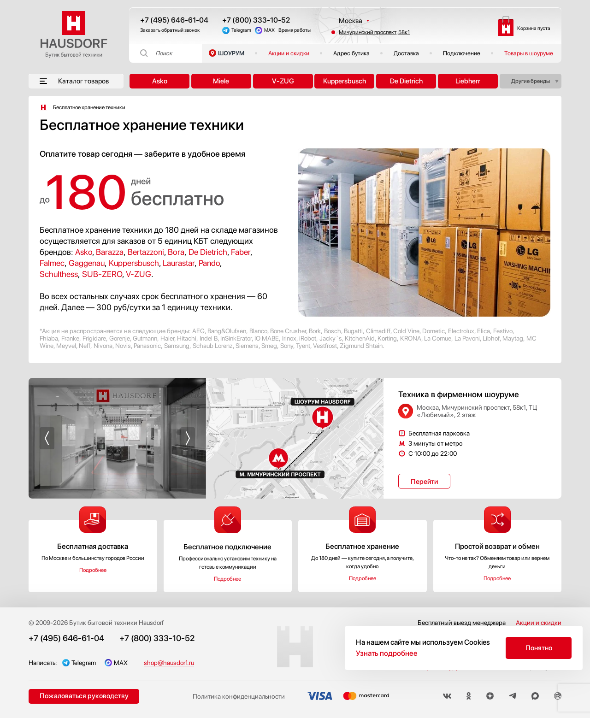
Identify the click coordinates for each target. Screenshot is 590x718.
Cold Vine (406, 331)
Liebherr (467, 81)
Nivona (103, 345)
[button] (47, 438)
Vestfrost (325, 345)
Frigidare (94, 338)
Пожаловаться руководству (84, 696)
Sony (286, 345)
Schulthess (59, 274)
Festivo (503, 331)
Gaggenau (87, 263)
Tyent (303, 345)
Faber (240, 252)
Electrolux (461, 331)
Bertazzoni (146, 252)
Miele (221, 81)
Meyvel (66, 345)
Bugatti (353, 331)
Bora (176, 252)
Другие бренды (530, 81)
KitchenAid (360, 338)
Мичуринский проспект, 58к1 (374, 32)
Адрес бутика (351, 53)
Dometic (433, 331)
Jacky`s (330, 338)
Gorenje (119, 338)
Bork (315, 331)
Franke (70, 338)
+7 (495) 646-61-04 (174, 20)
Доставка (406, 53)
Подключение (461, 53)
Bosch (332, 331)
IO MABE (266, 338)
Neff (84, 345)
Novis (123, 345)
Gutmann (145, 338)
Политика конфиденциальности (239, 696)
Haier (167, 338)
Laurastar (179, 263)
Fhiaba (49, 338)
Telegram (241, 30)
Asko (159, 81)
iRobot (307, 338)
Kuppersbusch (344, 81)
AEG (198, 331)
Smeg (269, 345)
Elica (483, 331)
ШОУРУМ (231, 53)
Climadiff (378, 331)
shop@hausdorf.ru (169, 662)
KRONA (410, 338)
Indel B (209, 338)
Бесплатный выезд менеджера (462, 622)
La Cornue (437, 338)
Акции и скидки (288, 53)
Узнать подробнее (387, 653)
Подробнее (92, 570)
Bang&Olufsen (226, 331)
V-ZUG (283, 81)
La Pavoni (467, 338)
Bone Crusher (288, 331)
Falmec (52, 263)
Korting (387, 338)
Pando (209, 263)
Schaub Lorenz (213, 345)
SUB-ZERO (102, 274)
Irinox (289, 338)
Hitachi (186, 338)
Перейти (424, 481)
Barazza (110, 252)
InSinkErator (236, 338)
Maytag (512, 338)
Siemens (247, 345)
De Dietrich (406, 81)
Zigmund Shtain (361, 345)
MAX (269, 30)
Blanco (258, 331)
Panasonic (147, 345)
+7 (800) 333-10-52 (256, 20)
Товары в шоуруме (528, 53)
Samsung (176, 345)
